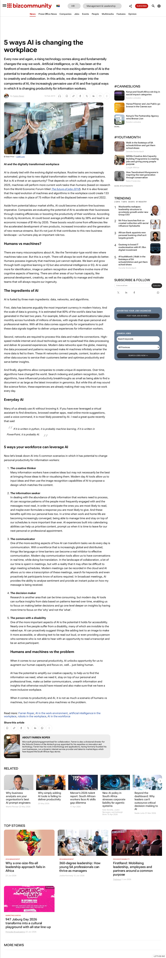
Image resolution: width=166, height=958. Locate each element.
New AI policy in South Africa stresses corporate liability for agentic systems (113, 799)
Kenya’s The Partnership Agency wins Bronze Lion (142, 117)
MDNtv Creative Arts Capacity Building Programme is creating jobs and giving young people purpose (142, 160)
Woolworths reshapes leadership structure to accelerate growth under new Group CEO (133, 210)
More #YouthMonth (123, 186)
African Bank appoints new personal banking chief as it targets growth (132, 235)
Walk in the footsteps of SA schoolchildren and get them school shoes (140, 145)
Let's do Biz (159, 956)
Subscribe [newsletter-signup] (157, 286)
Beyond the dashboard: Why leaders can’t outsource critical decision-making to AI (146, 801)
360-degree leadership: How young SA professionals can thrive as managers (79, 867)
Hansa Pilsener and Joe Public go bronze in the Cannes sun (143, 105)
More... (117, 127)
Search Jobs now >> (138, 355)
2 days (117, 202)
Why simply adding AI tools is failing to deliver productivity (49, 796)
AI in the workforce (59, 716)
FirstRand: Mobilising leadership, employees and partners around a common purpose (133, 868)
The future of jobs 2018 (65, 189)
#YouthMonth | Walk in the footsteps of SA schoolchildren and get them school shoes (133, 260)
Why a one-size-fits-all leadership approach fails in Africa (25, 867)
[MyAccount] (159, 6)
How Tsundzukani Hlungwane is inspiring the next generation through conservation (142, 175)
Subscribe (142, 6)
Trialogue (117, 879)
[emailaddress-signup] (132, 285)
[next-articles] (160, 781)
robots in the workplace (32, 716)
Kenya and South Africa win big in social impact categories (143, 93)
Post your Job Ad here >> (138, 316)
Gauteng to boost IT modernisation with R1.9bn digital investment (132, 247)
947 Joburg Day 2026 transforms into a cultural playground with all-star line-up (28, 923)
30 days (131, 202)
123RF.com (20, 157)
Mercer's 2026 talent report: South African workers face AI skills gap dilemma (83, 797)
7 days (124, 202)
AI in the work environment (51, 713)
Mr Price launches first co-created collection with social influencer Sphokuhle (133, 223)
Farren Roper (18, 96)
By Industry (142, 202)
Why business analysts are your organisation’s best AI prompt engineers (18, 797)
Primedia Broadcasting (15, 932)
